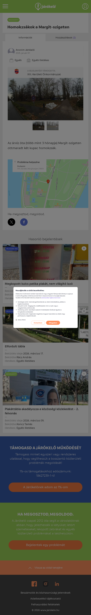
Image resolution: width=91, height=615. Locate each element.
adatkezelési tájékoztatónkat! (51, 298)
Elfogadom (53, 323)
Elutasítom (38, 323)
